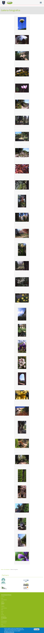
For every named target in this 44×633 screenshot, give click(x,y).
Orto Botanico (7, 569)
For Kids (2, 614)
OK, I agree (36, 629)
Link (2, 619)
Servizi (2, 611)
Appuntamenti (3, 616)
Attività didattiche (4, 599)
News (2, 598)
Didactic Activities (4, 608)
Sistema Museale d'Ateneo (6, 594)
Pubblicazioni (3, 626)
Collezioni (2, 606)
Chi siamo (2, 596)
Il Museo (2, 603)
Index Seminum (3, 622)
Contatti (2, 601)
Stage (2, 612)
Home (2, 569)
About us (2, 604)
